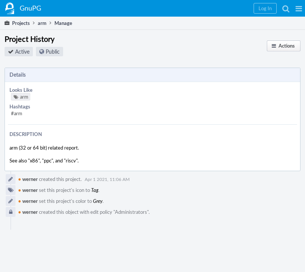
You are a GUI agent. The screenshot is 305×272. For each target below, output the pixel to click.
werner (28, 179)
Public (53, 51)
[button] (299, 8)
